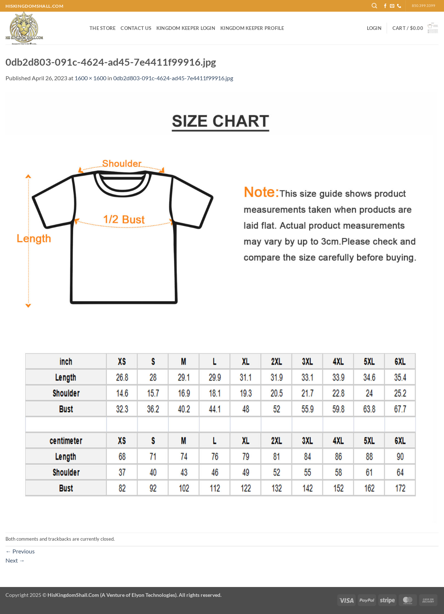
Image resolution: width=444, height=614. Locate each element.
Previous (20, 551)
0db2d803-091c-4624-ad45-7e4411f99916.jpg (173, 77)
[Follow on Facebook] (385, 6)
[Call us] (399, 6)
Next (15, 560)
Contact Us (136, 28)
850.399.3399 (423, 6)
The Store (102, 28)
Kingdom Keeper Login (185, 28)
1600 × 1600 (90, 77)
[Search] (374, 6)
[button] (374, 28)
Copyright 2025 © (113, 595)
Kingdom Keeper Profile (252, 28)
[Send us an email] (392, 6)
